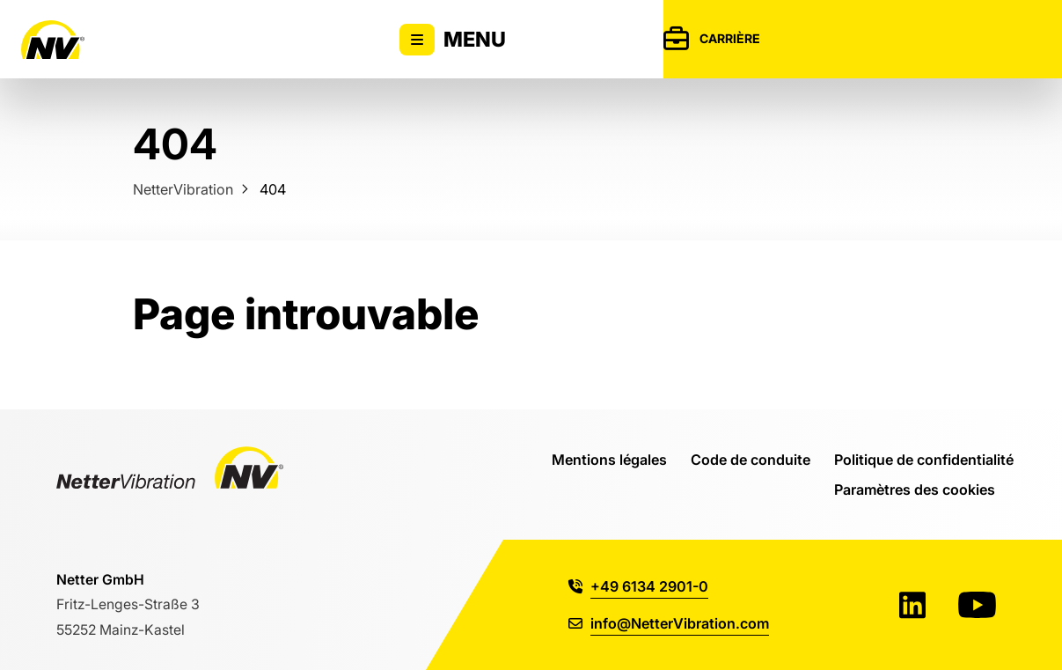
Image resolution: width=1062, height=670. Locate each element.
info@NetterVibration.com (668, 623)
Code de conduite (750, 459)
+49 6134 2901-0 (638, 586)
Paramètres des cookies (914, 489)
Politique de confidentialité (924, 459)
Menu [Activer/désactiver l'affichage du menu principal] (453, 39)
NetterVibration (183, 188)
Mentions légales (609, 459)
